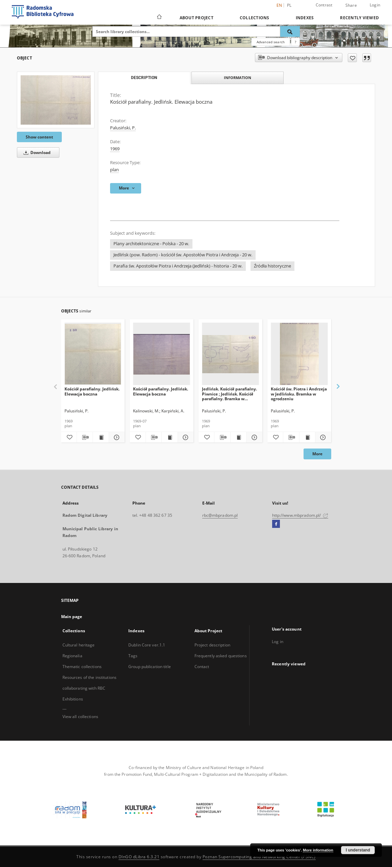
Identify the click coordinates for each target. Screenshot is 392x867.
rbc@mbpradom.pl (220, 515)
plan (114, 170)
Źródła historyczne (272, 266)
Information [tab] (237, 77)
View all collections (80, 716)
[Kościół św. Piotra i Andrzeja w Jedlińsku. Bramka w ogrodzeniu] (299, 354)
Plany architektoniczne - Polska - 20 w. (151, 244)
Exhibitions (72, 699)
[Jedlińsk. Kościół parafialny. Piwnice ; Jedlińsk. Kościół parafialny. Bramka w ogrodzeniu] (230, 354)
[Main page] (158, 17)
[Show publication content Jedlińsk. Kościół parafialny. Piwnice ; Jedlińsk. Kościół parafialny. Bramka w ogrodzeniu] (238, 437)
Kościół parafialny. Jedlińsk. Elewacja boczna (92, 391)
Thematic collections (82, 666)
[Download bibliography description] (85, 437)
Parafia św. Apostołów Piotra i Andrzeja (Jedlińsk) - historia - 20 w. (177, 266)
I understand (358, 850)
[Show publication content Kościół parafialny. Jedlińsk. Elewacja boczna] (100, 437)
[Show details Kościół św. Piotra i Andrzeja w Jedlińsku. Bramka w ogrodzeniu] (322, 437)
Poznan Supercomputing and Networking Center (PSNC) (259, 857)
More (317, 454)
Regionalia (72, 656)
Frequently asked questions (220, 656)
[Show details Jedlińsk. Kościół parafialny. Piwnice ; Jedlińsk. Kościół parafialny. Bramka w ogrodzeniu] (253, 437)
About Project (196, 18)
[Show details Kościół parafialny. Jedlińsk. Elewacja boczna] (116, 437)
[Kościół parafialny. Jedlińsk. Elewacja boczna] (56, 99)
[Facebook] (276, 524)
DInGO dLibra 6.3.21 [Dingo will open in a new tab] (139, 857)
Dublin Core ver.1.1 (146, 645)
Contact (201, 666)
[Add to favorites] (352, 57)
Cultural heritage (78, 645)
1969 (115, 149)
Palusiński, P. (123, 128)
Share (351, 5)
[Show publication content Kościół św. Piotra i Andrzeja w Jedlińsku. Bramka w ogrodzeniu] (307, 437)
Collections (254, 18)
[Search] (290, 31)
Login (375, 5)
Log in (277, 641)
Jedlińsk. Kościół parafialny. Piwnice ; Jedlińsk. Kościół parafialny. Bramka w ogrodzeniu (229, 393)
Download (36, 152)
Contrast (324, 5)
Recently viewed (359, 18)
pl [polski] (289, 5)
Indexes (305, 18)
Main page (71, 616)
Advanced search (271, 42)
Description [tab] (144, 77)
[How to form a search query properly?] (295, 42)
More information (318, 850)
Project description (212, 645)
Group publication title (149, 666)
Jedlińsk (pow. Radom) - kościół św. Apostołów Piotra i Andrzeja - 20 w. (182, 255)
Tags (132, 656)
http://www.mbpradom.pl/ (300, 515)
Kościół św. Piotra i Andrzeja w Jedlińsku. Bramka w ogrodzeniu (299, 393)
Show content (39, 137)
